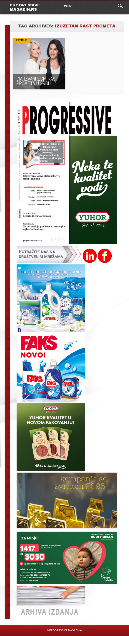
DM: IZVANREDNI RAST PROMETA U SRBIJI (37, 81)
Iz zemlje (21, 40)
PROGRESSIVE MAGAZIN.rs (25, 7)
